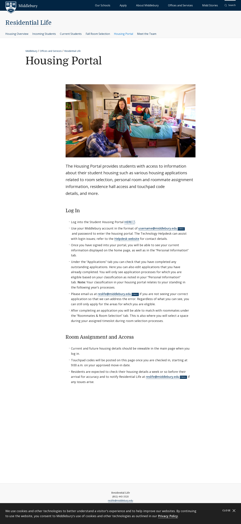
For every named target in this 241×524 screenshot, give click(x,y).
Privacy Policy (168, 516)
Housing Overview (16, 34)
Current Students (71, 34)
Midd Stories (214, 5)
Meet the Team (146, 34)
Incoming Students (44, 34)
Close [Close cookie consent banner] (229, 510)
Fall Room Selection (98, 34)
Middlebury (31, 51)
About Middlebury (167, 5)
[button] (230, 5)
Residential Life (28, 22)
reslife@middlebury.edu (114, 294)
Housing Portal (123, 34)
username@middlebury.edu (157, 228)
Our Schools (137, 5)
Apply (151, 5)
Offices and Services (192, 5)
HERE (128, 222)
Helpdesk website (126, 239)
